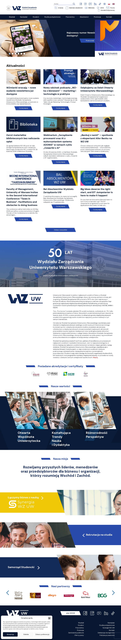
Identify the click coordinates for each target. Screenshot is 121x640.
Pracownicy (80, 628)
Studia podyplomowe (107, 625)
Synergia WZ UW (109, 628)
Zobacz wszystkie (60, 230)
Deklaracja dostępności (106, 633)
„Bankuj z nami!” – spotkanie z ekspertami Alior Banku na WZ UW (97, 138)
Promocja (80, 630)
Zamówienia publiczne (76, 633)
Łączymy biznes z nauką (23, 497)
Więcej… (95, 357)
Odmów (26, 634)
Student (81, 625)
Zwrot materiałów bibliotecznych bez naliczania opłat (23, 138)
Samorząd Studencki (24, 567)
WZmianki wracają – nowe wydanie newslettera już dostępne (21, 91)
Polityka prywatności (107, 635)
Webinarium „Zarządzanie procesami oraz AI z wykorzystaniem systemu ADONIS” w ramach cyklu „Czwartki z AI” (57, 141)
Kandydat (111, 623)
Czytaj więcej (23, 108)
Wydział (81, 623)
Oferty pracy (79, 635)
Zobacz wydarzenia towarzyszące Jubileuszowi (60, 276)
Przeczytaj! (90, 41)
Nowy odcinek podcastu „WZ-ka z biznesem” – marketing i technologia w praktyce (60, 91)
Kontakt (112, 630)
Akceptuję (10, 634)
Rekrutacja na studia (97, 534)
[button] (49, 618)
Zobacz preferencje (42, 634)
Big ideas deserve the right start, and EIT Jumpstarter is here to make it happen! (97, 192)
